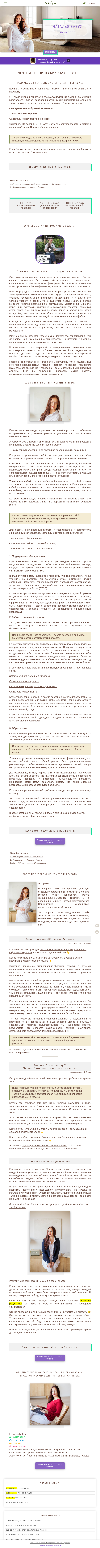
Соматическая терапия (24, 681)
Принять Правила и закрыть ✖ (50, 1546)
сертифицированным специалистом (44, 1145)
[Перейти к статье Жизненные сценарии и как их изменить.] (50, 1520)
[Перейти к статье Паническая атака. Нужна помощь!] (50, 1525)
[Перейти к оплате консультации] (50, 1498)
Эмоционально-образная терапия (30, 676)
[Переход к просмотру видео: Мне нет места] (50, 249)
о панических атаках (39, 813)
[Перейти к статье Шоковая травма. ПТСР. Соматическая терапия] (50, 1530)
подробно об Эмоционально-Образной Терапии (45, 957)
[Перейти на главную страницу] (50, 3)
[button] (97, 925)
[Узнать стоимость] (50, 1489)
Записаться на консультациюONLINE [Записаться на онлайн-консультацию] (51, 841)
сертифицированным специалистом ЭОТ (47, 1049)
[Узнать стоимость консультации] (50, 52)
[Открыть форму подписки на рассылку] (50, 1503)
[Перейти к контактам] (89, 4)
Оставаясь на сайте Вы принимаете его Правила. (50, 1543)
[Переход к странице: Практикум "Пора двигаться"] (50, 61)
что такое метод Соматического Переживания (54, 1128)
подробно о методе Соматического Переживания (47, 1137)
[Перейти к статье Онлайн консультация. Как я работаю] (50, 1534)
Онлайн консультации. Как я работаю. (33, 686)
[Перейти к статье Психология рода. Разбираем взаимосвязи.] (50, 1539)
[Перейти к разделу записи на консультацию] (50, 1493)
